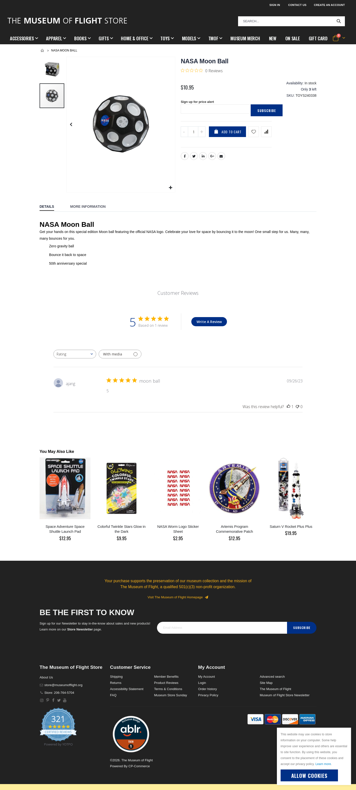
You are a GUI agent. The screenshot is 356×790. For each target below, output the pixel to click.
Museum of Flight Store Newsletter (285, 695)
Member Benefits (166, 676)
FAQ (113, 695)
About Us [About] (46, 677)
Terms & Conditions (168, 689)
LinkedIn (203, 160)
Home (42, 50)
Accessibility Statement (126, 689)
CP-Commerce (139, 766)
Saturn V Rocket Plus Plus (291, 526)
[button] (170, 188)
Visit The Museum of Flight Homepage (178, 597)
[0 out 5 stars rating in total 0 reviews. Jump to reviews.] (202, 70)
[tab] (51, 207)
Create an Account (329, 4)
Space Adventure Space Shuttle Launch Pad (65, 529)
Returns (115, 683)
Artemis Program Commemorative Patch (234, 529)
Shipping (116, 676)
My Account (206, 676)
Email (221, 160)
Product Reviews (166, 683)
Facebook (185, 160)
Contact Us (297, 4)
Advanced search (272, 676)
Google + (212, 160)
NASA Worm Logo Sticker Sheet (178, 529)
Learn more (323, 764)
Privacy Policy (208, 695)
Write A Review (209, 321)
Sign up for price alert (199, 105)
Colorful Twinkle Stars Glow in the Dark (121, 529)
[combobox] (291, 21)
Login (202, 683)
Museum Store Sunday (170, 695)
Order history (207, 689)
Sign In (274, 4)
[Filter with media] (120, 354)
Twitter (194, 160)
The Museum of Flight (275, 689)
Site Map (266, 683)
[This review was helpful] (288, 407)
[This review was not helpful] (297, 407)
